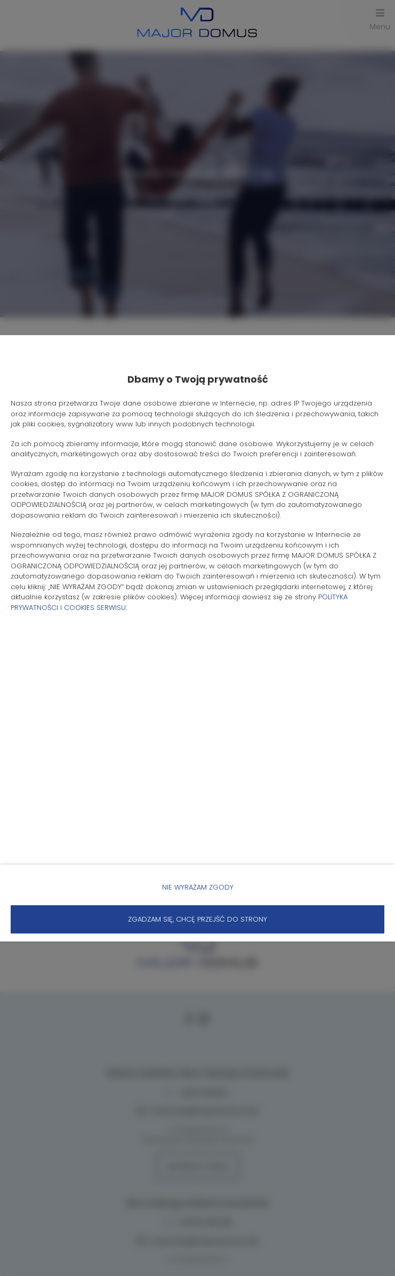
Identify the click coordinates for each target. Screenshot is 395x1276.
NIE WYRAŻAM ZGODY (197, 887)
